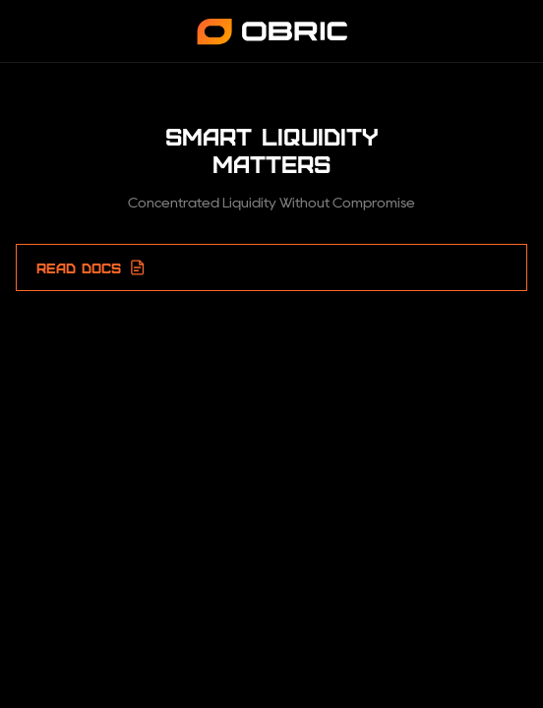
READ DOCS (91, 267)
